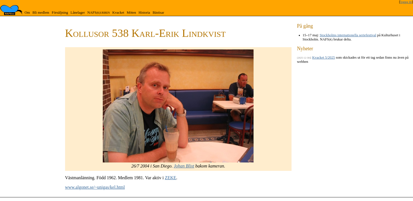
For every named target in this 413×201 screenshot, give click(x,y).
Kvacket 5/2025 (323, 57)
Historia (144, 13)
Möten (131, 13)
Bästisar (158, 13)
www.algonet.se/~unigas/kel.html (95, 187)
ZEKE (170, 177)
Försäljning (60, 13)
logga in (406, 2)
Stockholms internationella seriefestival (348, 35)
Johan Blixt (184, 166)
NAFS (98, 13)
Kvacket (118, 13)
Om (27, 13)
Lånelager (78, 13)
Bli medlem (40, 13)
